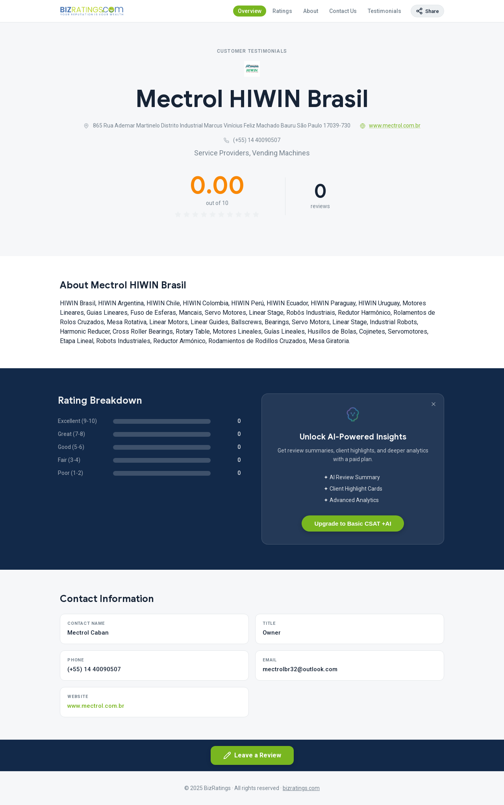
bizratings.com (301, 788)
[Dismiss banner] (433, 404)
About (310, 11)
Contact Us (343, 11)
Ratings (282, 11)
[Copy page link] (427, 11)
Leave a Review (252, 755)
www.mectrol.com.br (390, 125)
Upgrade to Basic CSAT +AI (352, 523)
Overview (249, 11)
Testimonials (384, 11)
